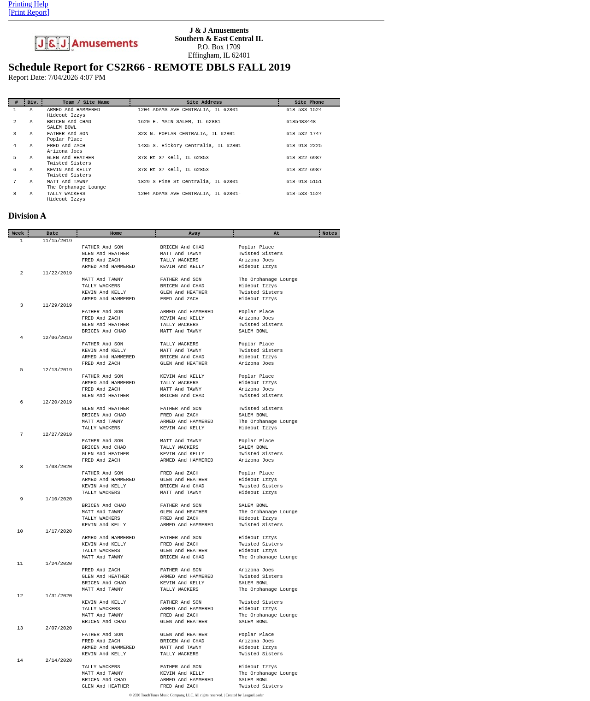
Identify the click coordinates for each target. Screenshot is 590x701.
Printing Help (28, 4)
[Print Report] (28, 12)
